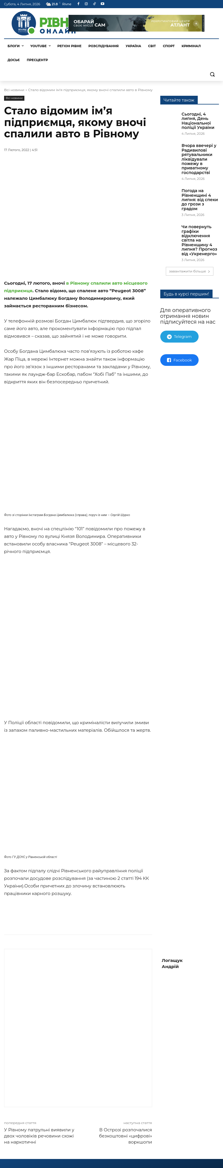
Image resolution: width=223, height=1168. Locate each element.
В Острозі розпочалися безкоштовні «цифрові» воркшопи (125, 1154)
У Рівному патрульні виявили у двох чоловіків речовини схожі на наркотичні (39, 1154)
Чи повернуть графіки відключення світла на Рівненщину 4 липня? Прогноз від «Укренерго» (199, 240)
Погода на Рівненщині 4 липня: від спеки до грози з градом (199, 199)
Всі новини (14, 90)
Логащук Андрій (172, 982)
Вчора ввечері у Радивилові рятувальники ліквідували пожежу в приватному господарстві (198, 159)
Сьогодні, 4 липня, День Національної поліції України (197, 120)
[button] (212, 74)
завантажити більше (189, 271)
